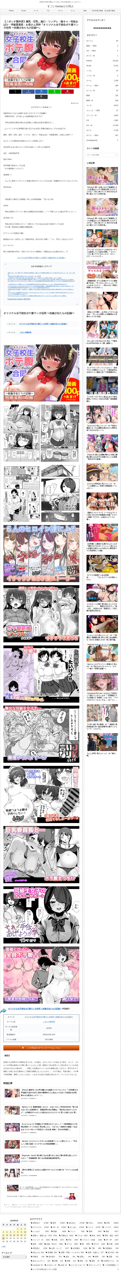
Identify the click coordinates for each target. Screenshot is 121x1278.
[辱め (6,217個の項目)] (111, 1226)
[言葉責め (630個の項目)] (110, 1243)
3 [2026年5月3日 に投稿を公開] (24, 1224)
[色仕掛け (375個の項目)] (54, 1251)
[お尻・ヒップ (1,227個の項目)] (59, 1243)
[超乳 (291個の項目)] (69, 1251)
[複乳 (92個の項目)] (94, 1256)
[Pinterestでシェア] (60, 91)
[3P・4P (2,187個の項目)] (111, 1235)
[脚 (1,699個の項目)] (85, 1239)
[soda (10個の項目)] (62, 1260)
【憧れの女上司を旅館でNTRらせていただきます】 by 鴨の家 (24, 271)
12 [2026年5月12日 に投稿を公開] (7, 1230)
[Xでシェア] (9, 91)
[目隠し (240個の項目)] (84, 1251)
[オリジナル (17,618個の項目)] (40, 1222)
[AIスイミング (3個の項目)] (94, 1260)
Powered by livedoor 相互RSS (19, 294)
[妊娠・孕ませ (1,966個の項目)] (54, 1239)
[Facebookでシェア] (22, 91)
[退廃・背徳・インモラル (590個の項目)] (71, 1247)
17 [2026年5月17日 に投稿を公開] (25, 1230)
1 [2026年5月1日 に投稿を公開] (17, 1224)
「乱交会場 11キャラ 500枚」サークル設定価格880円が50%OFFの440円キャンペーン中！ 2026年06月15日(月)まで (37, 279)
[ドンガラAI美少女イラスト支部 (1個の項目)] (74, 1264)
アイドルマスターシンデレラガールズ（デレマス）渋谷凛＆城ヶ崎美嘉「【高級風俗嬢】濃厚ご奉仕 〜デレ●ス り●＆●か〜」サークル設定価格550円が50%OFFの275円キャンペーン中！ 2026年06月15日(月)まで (41, 281)
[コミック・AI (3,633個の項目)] (40, 1235)
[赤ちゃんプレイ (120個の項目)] (40, 1256)
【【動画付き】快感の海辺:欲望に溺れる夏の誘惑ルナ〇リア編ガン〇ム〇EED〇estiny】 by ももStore (35, 272)
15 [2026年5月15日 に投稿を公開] (18, 1230)
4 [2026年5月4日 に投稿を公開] (3, 1227)
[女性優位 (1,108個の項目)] (79, 1243)
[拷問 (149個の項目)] (98, 1251)
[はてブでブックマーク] (35, 91)
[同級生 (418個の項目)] (37, 1251)
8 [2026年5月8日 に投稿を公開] (17, 1227)
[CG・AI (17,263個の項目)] (58, 1222)
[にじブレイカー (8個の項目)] (76, 1260)
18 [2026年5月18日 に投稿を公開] (3, 1233)
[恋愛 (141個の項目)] (112, 1251)
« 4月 (4, 1241)
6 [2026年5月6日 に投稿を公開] (10, 1227)
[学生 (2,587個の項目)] (72, 1235)
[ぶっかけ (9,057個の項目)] (40, 1226)
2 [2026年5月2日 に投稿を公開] (21, 1224)
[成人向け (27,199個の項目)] (75, 1218)
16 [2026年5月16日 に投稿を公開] (21, 1230)
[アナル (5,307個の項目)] (81, 1230)
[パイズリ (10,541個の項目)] (110, 1222)
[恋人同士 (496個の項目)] (112, 1247)
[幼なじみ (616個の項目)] (37, 1247)
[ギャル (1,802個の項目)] (71, 1239)
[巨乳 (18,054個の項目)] (111, 1218)
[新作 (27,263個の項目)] (58, 1218)
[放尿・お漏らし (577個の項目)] (94, 1247)
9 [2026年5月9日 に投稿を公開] (21, 1227)
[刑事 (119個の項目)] (57, 1256)
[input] (102, 155)
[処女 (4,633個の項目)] (95, 1230)
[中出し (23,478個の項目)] (94, 1218)
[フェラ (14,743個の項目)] (93, 1222)
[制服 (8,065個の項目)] (58, 1226)
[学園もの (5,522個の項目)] (66, 1230)
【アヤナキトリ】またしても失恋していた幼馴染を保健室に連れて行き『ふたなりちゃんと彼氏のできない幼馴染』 (37, 290)
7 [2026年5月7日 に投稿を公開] (14, 1227)
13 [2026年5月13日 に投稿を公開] (11, 1230)
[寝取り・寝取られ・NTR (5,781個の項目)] (44, 1230)
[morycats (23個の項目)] (36, 1260)
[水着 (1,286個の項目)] (112, 1239)
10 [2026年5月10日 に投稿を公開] (25, 1227)
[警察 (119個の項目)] (70, 1256)
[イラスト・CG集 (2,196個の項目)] (91, 1235)
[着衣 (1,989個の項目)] (36, 1239)
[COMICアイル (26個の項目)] (109, 1256)
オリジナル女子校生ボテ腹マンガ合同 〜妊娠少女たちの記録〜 (41, 252)
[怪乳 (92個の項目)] (82, 1256)
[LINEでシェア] (48, 91)
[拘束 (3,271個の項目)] (58, 1235)
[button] (73, 91)
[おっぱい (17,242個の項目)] (76, 1222)
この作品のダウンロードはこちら (44, 1042)
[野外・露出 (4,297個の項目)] (110, 1230)
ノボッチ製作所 (25, 327)
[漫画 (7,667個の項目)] (94, 1226)
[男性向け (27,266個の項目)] (39, 1218)
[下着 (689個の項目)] (95, 1243)
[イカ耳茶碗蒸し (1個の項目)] (110, 1260)
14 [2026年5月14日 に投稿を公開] (14, 1230)
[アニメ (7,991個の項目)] (76, 1226)
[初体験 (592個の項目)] (51, 1247)
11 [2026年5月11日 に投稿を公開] (3, 1230)
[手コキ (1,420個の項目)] (98, 1239)
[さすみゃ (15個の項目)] (50, 1260)
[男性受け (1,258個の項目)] (39, 1243)
